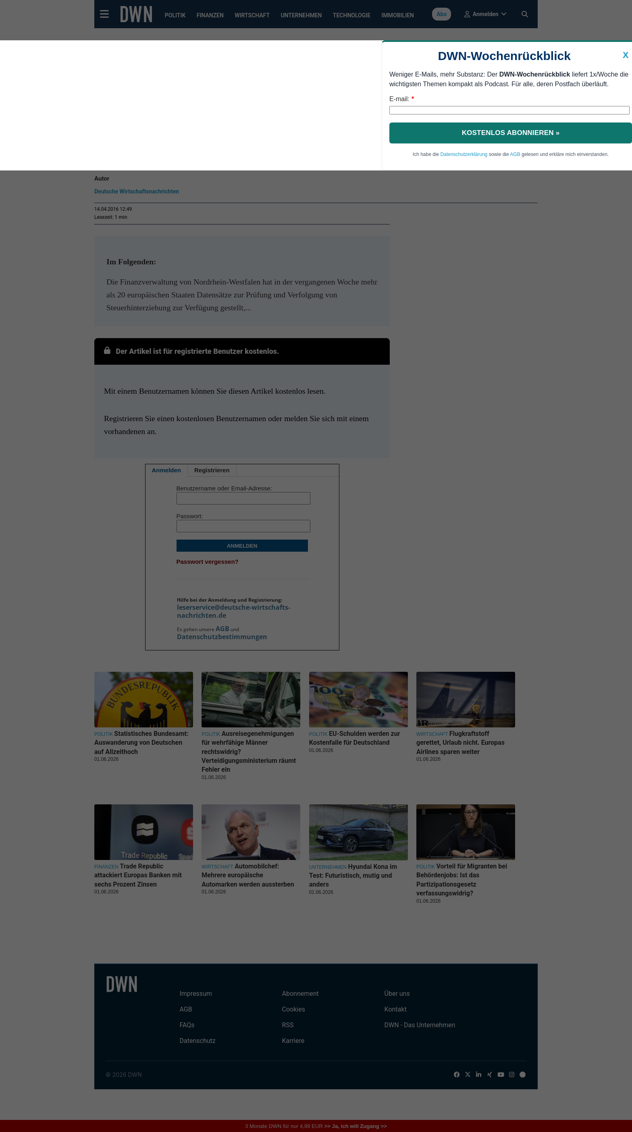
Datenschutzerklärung (464, 154)
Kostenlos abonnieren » (511, 133)
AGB (515, 154)
